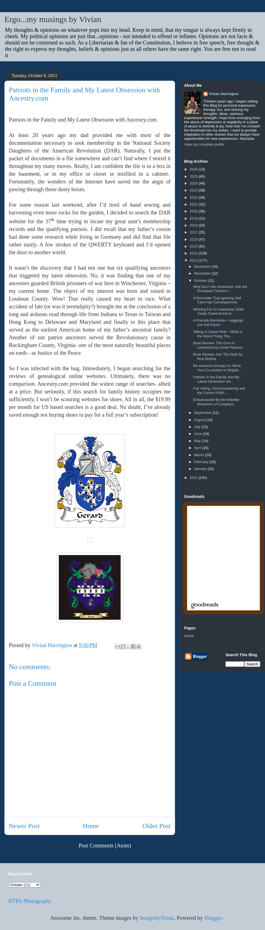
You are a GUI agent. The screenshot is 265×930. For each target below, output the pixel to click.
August (200, 420)
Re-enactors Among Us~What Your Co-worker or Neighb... (217, 368)
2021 (194, 204)
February (202, 462)
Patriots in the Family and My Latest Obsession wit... (216, 379)
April (198, 448)
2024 (194, 183)
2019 (194, 218)
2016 (194, 239)
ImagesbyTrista (157, 918)
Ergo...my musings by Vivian (52, 19)
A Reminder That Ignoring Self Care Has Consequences (217, 300)
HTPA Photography (30, 901)
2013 (194, 260)
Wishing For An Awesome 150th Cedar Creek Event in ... (218, 311)
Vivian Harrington (224, 94)
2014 (194, 253)
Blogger (213, 918)
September (203, 413)
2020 (194, 211)
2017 (194, 232)
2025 (194, 176)
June (198, 434)
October (201, 281)
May (198, 441)
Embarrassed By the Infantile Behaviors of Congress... (216, 402)
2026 (194, 169)
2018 (194, 225)
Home (91, 825)
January (201, 469)
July (198, 427)
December (203, 266)
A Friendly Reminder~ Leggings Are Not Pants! (218, 322)
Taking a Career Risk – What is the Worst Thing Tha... (217, 334)
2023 (194, 190)
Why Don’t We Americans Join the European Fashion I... (220, 289)
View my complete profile (204, 144)
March (199, 455)
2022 (194, 197)
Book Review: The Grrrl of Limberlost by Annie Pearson (218, 345)
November (203, 273)
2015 (194, 246)
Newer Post (24, 825)
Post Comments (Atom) (105, 845)
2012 (194, 477)
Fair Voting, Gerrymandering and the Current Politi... (219, 390)
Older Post (156, 825)
